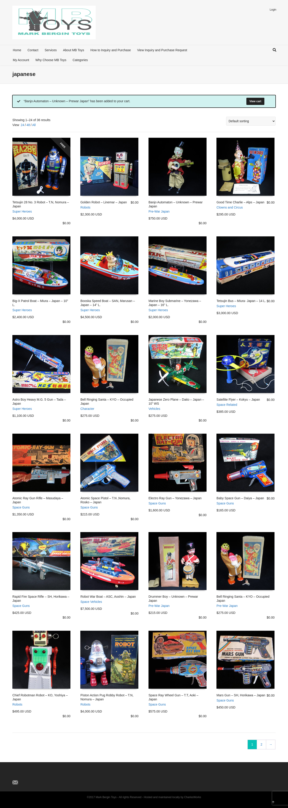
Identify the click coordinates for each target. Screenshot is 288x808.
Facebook (25, 775)
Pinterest (35, 775)
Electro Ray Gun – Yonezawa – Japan (175, 498)
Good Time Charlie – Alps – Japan (240, 202)
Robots (85, 207)
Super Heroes (22, 211)
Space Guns (21, 507)
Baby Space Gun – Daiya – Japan (240, 498)
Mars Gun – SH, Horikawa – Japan (240, 695)
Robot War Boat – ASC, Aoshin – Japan (108, 596)
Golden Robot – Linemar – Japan (103, 202)
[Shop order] (251, 121)
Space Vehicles (91, 602)
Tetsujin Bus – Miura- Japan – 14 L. (241, 301)
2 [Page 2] (261, 744)
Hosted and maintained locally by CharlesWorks (172, 797)
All (34, 125)
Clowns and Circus (229, 207)
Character (87, 409)
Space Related (226, 404)
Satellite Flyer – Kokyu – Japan (238, 399)
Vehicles (154, 409)
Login (273, 9)
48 (28, 125)
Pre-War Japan (159, 211)
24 (22, 125)
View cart (255, 101)
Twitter (16, 775)
